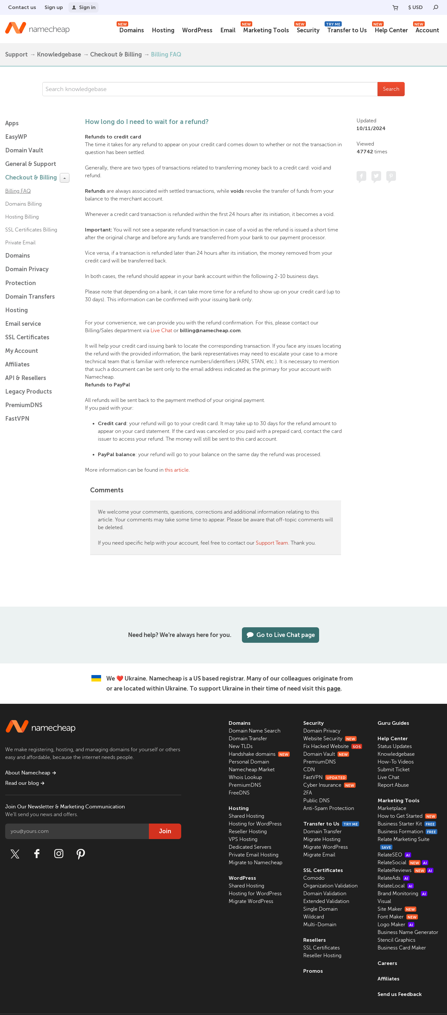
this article (177, 470)
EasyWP (16, 136)
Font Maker (398, 917)
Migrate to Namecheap (255, 863)
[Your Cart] (395, 7)
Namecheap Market (252, 770)
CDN (309, 770)
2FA (307, 793)
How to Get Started (407, 816)
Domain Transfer (248, 739)
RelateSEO (394, 855)
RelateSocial (403, 863)
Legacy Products (28, 391)
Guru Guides (393, 723)
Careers (387, 963)
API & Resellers (25, 378)
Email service (23, 323)
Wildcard (313, 917)
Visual (384, 901)
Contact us (22, 7)
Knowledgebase (59, 54)
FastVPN (17, 418)
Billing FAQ (166, 54)
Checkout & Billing (116, 54)
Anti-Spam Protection (328, 808)
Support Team (272, 543)
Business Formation (407, 832)
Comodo (314, 878)
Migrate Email (319, 855)
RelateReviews (405, 870)
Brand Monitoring (402, 894)
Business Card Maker (402, 948)
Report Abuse (393, 785)
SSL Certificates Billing (31, 230)
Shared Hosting (246, 816)
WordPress (197, 30)
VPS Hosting (243, 839)
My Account (21, 350)
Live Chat (161, 330)
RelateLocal (396, 886)
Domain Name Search (254, 731)
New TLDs (241, 746)
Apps (12, 123)
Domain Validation (324, 894)
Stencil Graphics (396, 940)
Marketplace (392, 808)
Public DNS (316, 801)
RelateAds (394, 878)
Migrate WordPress (251, 901)
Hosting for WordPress (255, 824)
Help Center (390, 29)
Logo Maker (396, 925)
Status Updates (395, 746)
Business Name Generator (408, 932)
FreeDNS (239, 793)
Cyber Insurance (329, 785)
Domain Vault (24, 150)
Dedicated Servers (250, 847)
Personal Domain (249, 762)
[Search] (436, 7)
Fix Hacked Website (332, 746)
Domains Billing (23, 204)
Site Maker (397, 909)
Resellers (314, 940)
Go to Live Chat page (280, 635)
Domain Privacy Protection (26, 276)
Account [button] (426, 29)
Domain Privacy (321, 731)
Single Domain (320, 909)
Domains (130, 29)
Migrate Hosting (321, 839)
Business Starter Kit (407, 824)
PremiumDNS (23, 405)
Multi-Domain (319, 925)
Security (306, 29)
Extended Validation (326, 901)
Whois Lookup (245, 777)
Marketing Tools (265, 29)
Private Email (20, 243)
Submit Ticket (394, 770)
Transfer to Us (346, 29)
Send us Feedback (400, 994)
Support (16, 54)
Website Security (330, 739)
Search (391, 89)
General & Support (30, 164)
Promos (313, 971)
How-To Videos (396, 762)
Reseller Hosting (248, 832)
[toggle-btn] (64, 178)
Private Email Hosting (253, 855)
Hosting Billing (22, 217)
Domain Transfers (30, 296)
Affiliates (17, 364)
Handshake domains (259, 754)
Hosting (163, 30)
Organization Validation (330, 886)
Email (227, 30)
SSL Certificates (27, 337)
